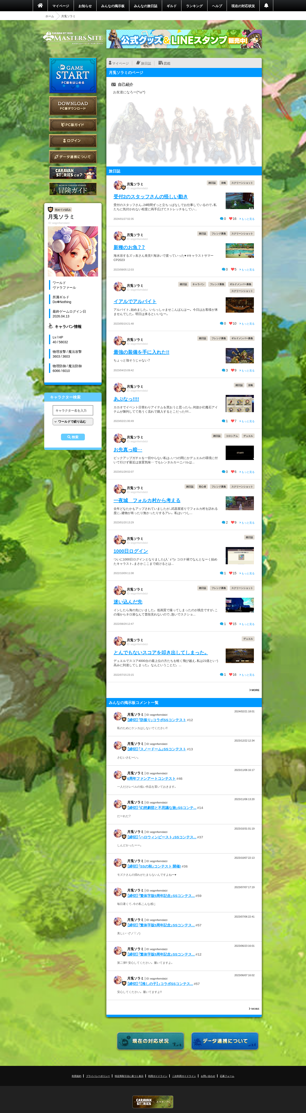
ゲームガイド (73, 188)
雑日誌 (212, 182)
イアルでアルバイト (135, 301)
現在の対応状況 (243, 5)
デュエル (248, 435)
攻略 (223, 182)
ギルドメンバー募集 (240, 284)
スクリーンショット (242, 182)
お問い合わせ (208, 1076)
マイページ (60, 5)
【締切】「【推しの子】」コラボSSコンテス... (160, 983)
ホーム (49, 16)
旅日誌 (146, 63)
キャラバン (198, 284)
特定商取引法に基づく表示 (129, 1076)
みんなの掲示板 (113, 5)
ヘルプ (217, 5)
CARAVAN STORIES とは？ (73, 172)
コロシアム (232, 435)
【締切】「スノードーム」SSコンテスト (156, 749)
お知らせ (85, 5)
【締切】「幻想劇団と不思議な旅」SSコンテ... (162, 807)
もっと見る (247, 219)
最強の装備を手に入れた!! (141, 351)
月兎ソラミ (135, 184)
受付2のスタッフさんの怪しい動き (151, 196)
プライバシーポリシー (98, 1076)
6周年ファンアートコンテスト (151, 778)
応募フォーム (227, 1076)
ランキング (194, 5)
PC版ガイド (73, 124)
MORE (254, 690)
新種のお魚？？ (129, 247)
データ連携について (73, 156)
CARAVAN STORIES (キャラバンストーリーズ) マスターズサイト (73, 38)
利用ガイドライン (157, 1076)
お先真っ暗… (128, 449)
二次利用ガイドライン (184, 1076)
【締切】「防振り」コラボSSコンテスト (156, 719)
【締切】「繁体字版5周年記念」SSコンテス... (161, 895)
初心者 (202, 486)
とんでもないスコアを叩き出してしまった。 (161, 652)
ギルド (172, 5)
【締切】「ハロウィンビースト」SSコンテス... (162, 837)
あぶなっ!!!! (126, 398)
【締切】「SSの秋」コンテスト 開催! (154, 866)
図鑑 (167, 63)
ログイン (73, 140)
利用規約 (76, 1076)
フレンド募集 (219, 233)
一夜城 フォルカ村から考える (147, 500)
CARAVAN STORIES (153, 1102)
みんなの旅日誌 (145, 5)
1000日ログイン (131, 550)
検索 (75, 437)
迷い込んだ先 (128, 601)
